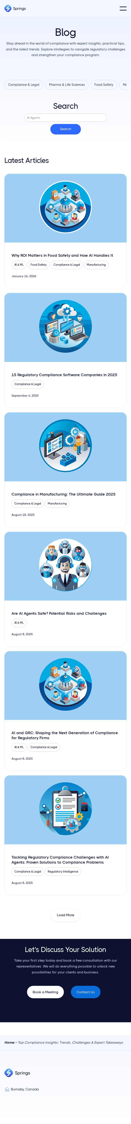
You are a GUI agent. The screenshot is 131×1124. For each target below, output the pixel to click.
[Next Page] (65, 915)
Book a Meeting (45, 992)
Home (9, 1042)
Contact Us (86, 992)
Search (65, 106)
